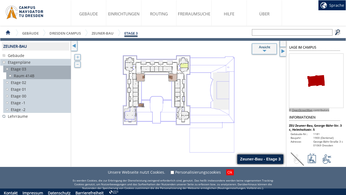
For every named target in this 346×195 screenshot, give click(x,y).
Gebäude (88, 13)
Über (264, 13)
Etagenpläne (19, 62)
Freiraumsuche (194, 13)
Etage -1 (18, 102)
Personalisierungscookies (198, 172)
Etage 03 (18, 69)
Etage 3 (131, 33)
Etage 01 (18, 89)
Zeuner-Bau (103, 33)
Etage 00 (18, 96)
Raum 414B (24, 75)
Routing (159, 13)
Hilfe (229, 13)
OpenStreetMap (302, 110)
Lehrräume (18, 116)
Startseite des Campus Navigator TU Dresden (25, 12)
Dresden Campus (65, 33)
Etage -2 (18, 109)
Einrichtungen (123, 13)
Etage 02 (18, 82)
